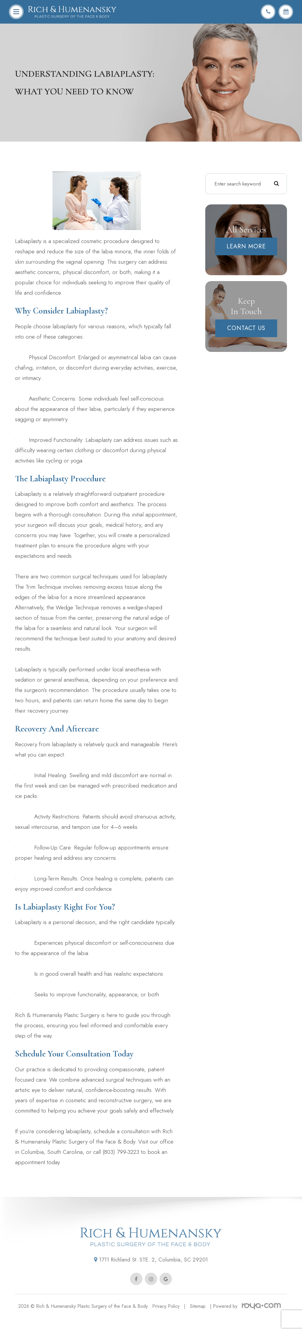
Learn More (246, 246)
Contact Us (246, 328)
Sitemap (198, 1318)
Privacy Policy (166, 1318)
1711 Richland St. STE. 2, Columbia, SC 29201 (151, 1271)
